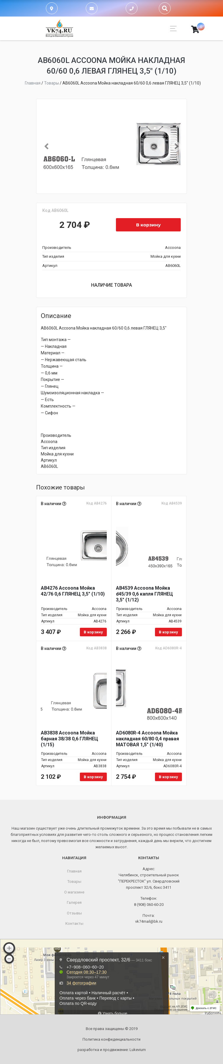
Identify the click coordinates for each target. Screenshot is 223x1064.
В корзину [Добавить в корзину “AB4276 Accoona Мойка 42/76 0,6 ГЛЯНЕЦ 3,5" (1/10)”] (93, 632)
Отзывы (74, 913)
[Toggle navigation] (171, 29)
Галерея (74, 902)
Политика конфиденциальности (111, 1039)
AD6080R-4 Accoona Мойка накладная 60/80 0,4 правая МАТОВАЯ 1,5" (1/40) (147, 738)
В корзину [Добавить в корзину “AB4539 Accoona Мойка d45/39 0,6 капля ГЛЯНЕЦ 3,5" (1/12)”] (168, 632)
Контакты (74, 923)
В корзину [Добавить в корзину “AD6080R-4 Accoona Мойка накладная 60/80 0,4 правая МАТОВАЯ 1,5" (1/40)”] (168, 777)
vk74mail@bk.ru (148, 921)
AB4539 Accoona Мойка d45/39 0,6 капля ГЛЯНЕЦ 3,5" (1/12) (144, 594)
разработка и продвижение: (111, 1049)
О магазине (74, 892)
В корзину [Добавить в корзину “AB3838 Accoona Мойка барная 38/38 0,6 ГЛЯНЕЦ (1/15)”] (93, 777)
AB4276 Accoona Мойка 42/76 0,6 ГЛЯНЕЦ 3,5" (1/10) (73, 591)
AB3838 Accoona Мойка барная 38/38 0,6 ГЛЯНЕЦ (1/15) (69, 738)
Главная (74, 871)
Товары (74, 881)
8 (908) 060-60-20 (149, 904)
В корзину (148, 225)
